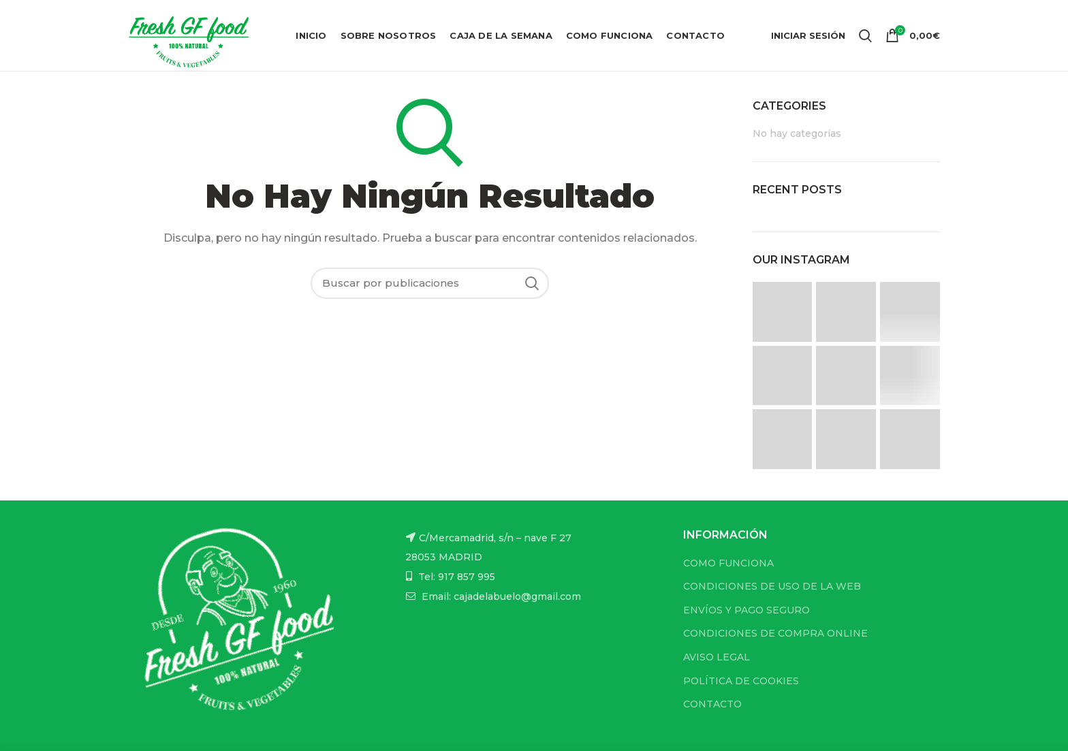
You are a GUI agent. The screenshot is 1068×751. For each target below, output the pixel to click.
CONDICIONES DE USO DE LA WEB (772, 586)
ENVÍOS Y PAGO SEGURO (746, 610)
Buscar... (532, 283)
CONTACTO (712, 704)
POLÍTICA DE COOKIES (741, 681)
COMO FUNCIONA (728, 563)
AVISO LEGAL (716, 657)
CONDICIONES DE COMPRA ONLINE (775, 633)
